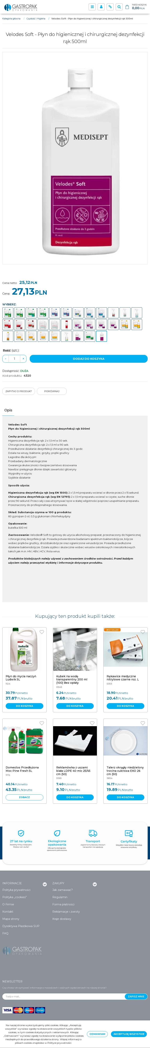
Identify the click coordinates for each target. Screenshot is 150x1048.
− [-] (5, 358)
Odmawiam (97, 1034)
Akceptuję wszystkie (128, 1034)
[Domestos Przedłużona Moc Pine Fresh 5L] (22, 769)
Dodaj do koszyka (88, 359)
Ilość (11, 350)
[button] (8, 410)
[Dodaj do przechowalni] (42, 632)
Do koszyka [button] (24, 705)
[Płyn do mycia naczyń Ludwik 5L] (21, 678)
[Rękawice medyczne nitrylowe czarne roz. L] (123, 678)
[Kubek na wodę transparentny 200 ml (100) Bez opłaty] (71, 680)
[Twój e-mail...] (64, 996)
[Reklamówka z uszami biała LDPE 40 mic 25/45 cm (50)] (73, 771)
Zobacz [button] (24, 797)
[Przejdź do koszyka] (139, 7)
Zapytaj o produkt (18, 391)
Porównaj (51, 391)
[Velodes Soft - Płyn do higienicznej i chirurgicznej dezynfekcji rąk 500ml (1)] (75, 158)
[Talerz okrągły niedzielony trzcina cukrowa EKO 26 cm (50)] (125, 771)
